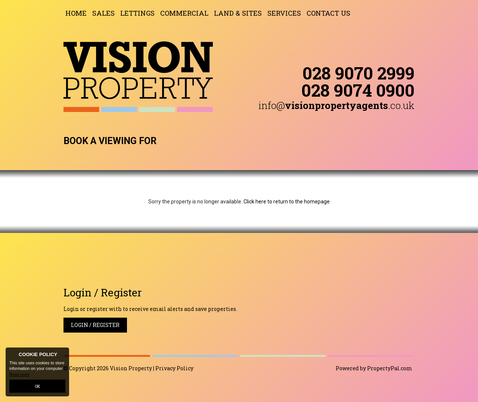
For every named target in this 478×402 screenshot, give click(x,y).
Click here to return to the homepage (286, 202)
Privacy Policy (174, 368)
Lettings (137, 13)
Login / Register (95, 324)
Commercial (184, 13)
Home (76, 13)
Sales (103, 13)
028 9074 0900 (358, 90)
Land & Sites (238, 13)
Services (284, 13)
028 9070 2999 (358, 72)
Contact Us (328, 13)
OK (37, 386)
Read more (19, 374)
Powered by (374, 368)
